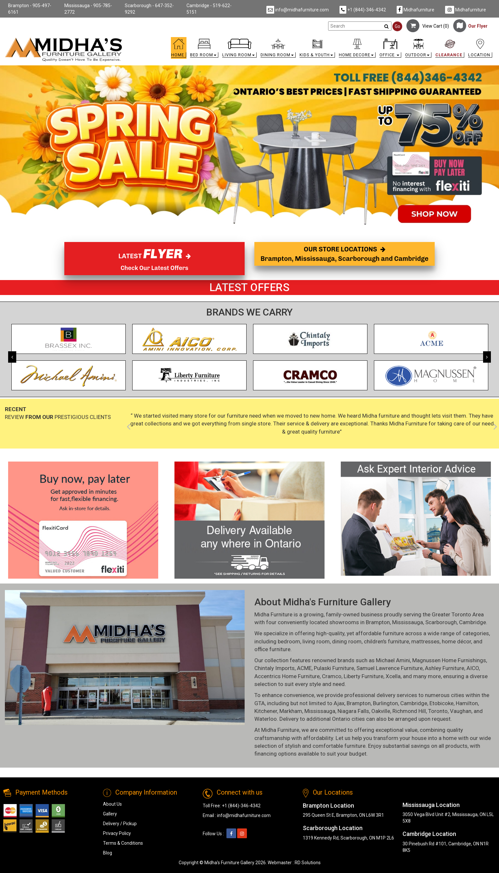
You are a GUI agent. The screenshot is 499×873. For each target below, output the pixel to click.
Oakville (380, 711)
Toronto (438, 711)
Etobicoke (441, 703)
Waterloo (265, 719)
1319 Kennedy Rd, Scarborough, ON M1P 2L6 (348, 837)
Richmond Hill (409, 711)
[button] (204, 49)
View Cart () (427, 26)
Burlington (385, 703)
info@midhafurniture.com (297, 9)
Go (397, 26)
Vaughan (460, 711)
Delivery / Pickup (120, 823)
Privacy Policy (117, 833)
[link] (311, 40)
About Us (112, 804)
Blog (107, 852)
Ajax (339, 703)
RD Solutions (308, 862)
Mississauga (407, 622)
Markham (290, 711)
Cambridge (472, 622)
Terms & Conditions (123, 843)
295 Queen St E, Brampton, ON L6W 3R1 (343, 815)
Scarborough (441, 622)
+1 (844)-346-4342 (362, 9)
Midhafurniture (415, 9)
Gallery (110, 813)
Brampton (378, 622)
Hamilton (467, 703)
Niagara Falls (353, 711)
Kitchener (265, 711)
